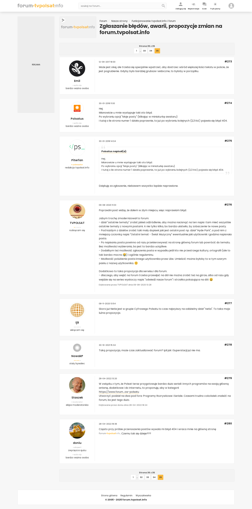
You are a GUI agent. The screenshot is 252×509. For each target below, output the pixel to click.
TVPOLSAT (77, 223)
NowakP (77, 356)
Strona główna (109, 495)
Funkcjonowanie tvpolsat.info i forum (156, 21)
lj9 (77, 323)
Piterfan (77, 160)
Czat (204, 8)
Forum (104, 21)
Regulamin (126, 495)
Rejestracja (193, 8)
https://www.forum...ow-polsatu (119, 392)
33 (144, 50)
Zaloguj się (181, 8)
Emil (77, 81)
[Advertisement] (36, 64)
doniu (77, 443)
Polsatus (77, 119)
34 (150, 50)
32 (141, 477)
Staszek (77, 397)
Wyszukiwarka (143, 495)
